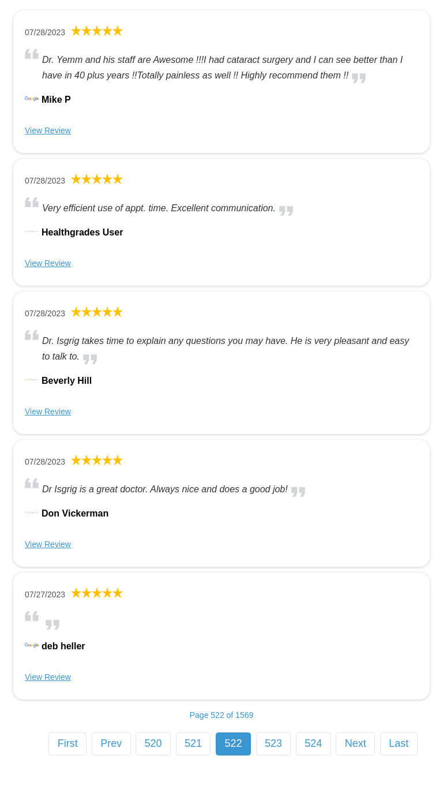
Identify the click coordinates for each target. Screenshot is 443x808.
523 (273, 743)
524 (313, 743)
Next (355, 743)
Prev (111, 743)
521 (193, 743)
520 (153, 743)
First (68, 743)
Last (398, 743)
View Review (48, 130)
